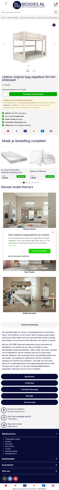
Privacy (28, 489)
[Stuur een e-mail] (3, 425)
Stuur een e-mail (14, 424)
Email (15, 105)
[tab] (29, 324)
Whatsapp (6, 105)
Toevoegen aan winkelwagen (33, 94)
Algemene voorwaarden (18, 489)
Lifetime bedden (12, 18)
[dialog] (29, 245)
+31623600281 (12, 419)
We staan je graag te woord (16, 411)
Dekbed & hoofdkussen (39, 171)
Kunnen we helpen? (15, 409)
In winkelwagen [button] (22, 176)
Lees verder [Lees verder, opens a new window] (12, 246)
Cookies (33, 489)
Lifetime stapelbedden (28, 18)
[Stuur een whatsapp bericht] (3, 417)
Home (3, 18)
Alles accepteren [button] (39, 251)
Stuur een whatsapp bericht (19, 416)
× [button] (53, 232)
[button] (6, 3)
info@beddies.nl (12, 426)
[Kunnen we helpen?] (3, 410)
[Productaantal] (5, 94)
